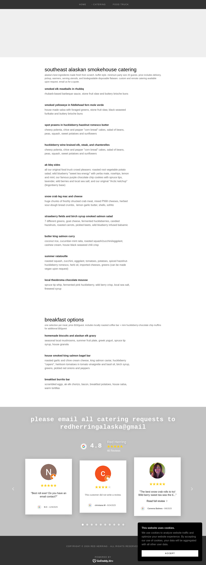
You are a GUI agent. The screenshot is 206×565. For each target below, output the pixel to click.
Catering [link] (99, 4)
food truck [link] (121, 4)
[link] (157, 501)
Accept (170, 553)
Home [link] (82, 4)
